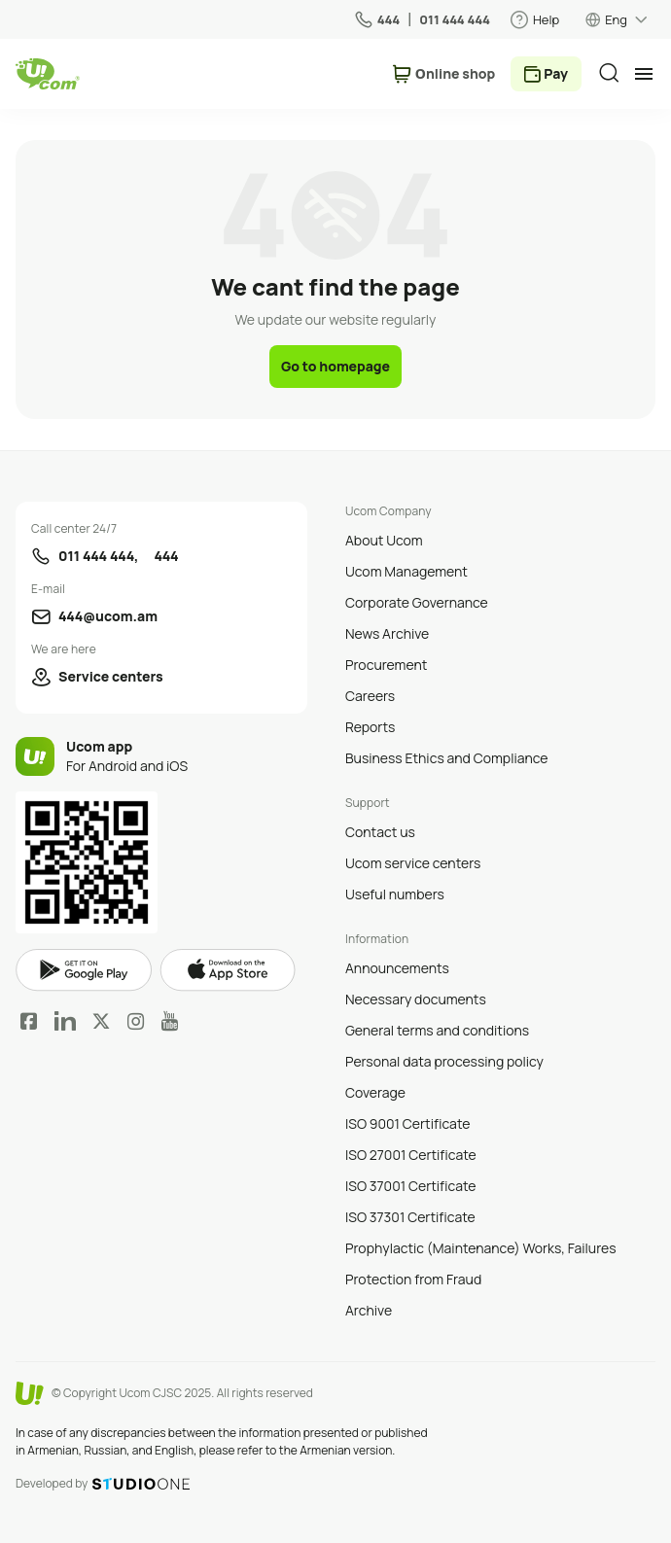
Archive (368, 1310)
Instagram (136, 1021)
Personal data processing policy (444, 1061)
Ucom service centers (412, 863)
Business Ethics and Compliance (446, 758)
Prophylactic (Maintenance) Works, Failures (481, 1248)
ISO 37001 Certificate (411, 1185)
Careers (370, 695)
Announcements (397, 968)
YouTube (170, 1021)
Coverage (375, 1092)
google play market (84, 971)
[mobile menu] (643, 74)
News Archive (387, 633)
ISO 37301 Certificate (410, 1217)
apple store (227, 970)
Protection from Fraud (413, 1279)
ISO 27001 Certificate (411, 1154)
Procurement (386, 664)
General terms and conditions (437, 1030)
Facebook (29, 1021)
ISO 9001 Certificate (407, 1123)
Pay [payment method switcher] (556, 73)
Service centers (110, 676)
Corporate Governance (416, 602)
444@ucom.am (108, 616)
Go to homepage (335, 366)
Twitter (101, 1021)
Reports (370, 727)
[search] (608, 73)
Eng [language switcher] (616, 19)
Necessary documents (415, 999)
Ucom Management (406, 571)
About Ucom (384, 540)
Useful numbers (394, 894)
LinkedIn (65, 1021)
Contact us (380, 832)
